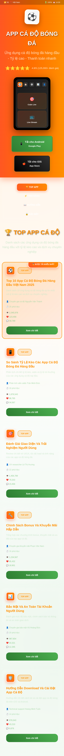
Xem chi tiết (32, 330)
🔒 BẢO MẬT (32, 214)
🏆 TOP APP (32, 187)
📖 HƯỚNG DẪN (32, 205)
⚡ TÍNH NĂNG (32, 196)
